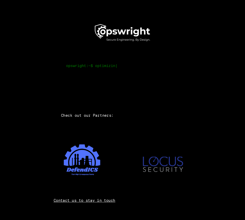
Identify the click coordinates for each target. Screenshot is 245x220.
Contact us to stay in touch (84, 200)
